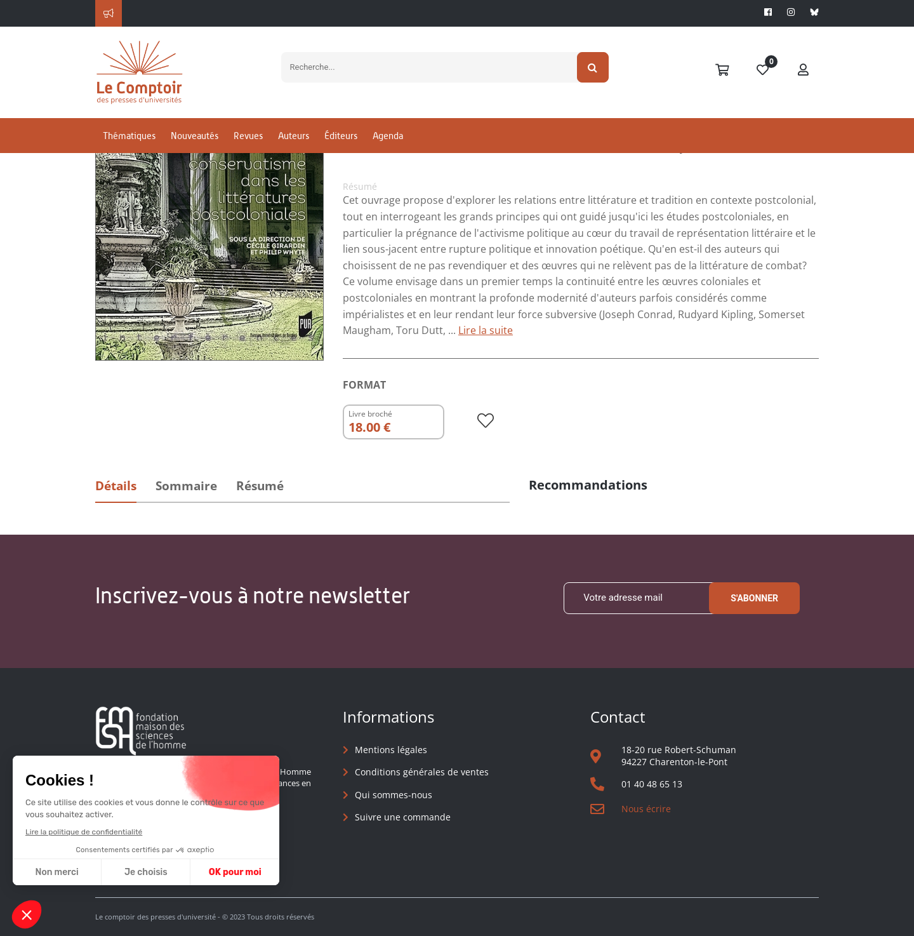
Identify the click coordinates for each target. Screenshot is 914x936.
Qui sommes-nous (393, 795)
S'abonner (754, 598)
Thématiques (129, 135)
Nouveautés (194, 135)
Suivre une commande (403, 817)
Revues (248, 135)
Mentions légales (391, 750)
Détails (115, 486)
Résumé (260, 486)
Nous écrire (646, 809)
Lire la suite (485, 330)
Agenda (388, 135)
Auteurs (293, 135)
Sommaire (186, 486)
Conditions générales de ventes (422, 772)
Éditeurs (340, 135)
